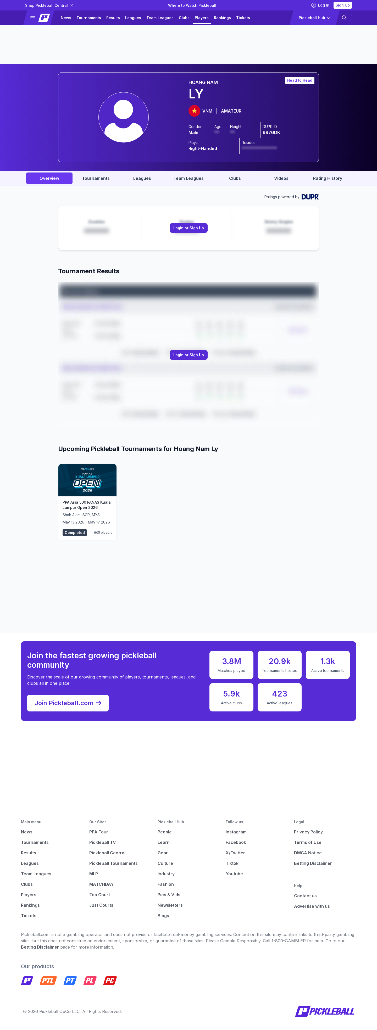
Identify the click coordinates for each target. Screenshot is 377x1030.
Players (202, 17)
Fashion (166, 884)
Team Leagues (160, 17)
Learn (164, 842)
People (165, 831)
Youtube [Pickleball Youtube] (234, 873)
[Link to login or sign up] (189, 228)
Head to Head (299, 80)
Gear (163, 852)
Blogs (163, 915)
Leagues (133, 17)
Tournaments (88, 17)
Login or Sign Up (188, 228)
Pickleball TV (102, 842)
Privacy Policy (308, 831)
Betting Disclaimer (313, 863)
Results (113, 17)
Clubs (184, 17)
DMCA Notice (308, 852)
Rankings (222, 17)
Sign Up (343, 5)
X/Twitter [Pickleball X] (235, 852)
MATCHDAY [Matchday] (101, 884)
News (66, 17)
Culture (165, 863)
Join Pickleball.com (68, 703)
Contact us (305, 895)
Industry (166, 873)
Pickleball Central (107, 852)
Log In (320, 5)
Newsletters (170, 905)
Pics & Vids (169, 894)
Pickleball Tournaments (113, 863)
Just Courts (101, 905)
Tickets (243, 17)
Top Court (99, 894)
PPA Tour (98, 831)
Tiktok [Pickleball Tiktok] (232, 863)
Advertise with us (312, 906)
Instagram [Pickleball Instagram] (236, 831)
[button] (41, 18)
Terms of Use (307, 842)
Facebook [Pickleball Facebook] (236, 842)
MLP (93, 873)
